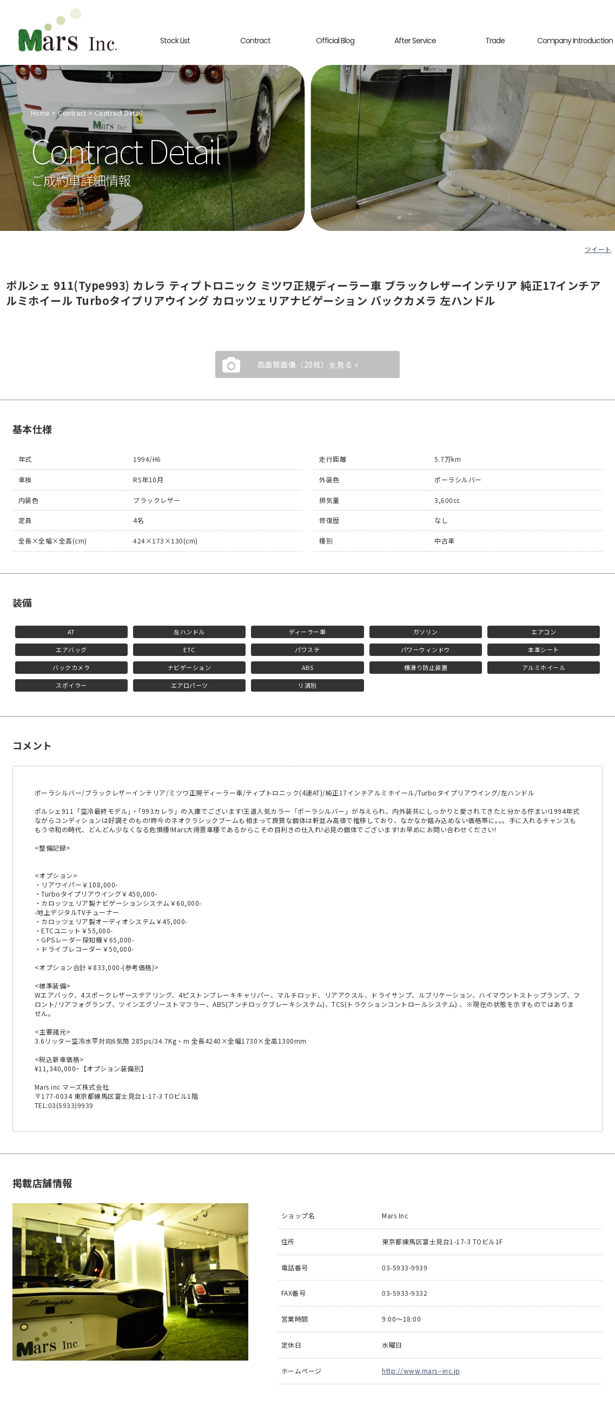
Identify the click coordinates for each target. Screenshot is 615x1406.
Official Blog (335, 40)
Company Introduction (575, 40)
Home (40, 112)
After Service (415, 40)
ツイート (598, 249)
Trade (495, 40)
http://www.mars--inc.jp (421, 1370)
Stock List (175, 40)
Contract (255, 40)
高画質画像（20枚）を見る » (308, 364)
